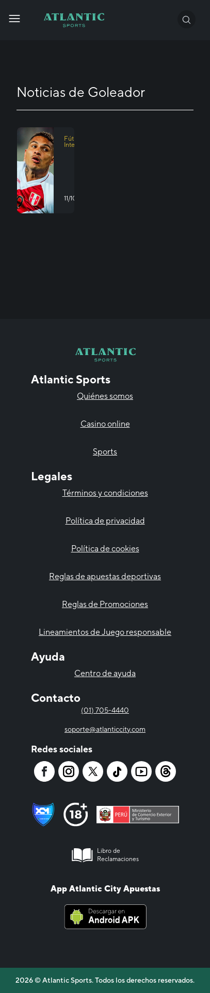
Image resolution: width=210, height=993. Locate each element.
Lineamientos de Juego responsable (105, 632)
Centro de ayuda (105, 673)
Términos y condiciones (105, 493)
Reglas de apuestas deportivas (105, 576)
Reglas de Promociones (105, 604)
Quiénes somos (105, 396)
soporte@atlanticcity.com (105, 729)
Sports (105, 452)
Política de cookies (105, 548)
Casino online (105, 424)
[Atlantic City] (14, 18)
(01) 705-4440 (105, 710)
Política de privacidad (105, 521)
